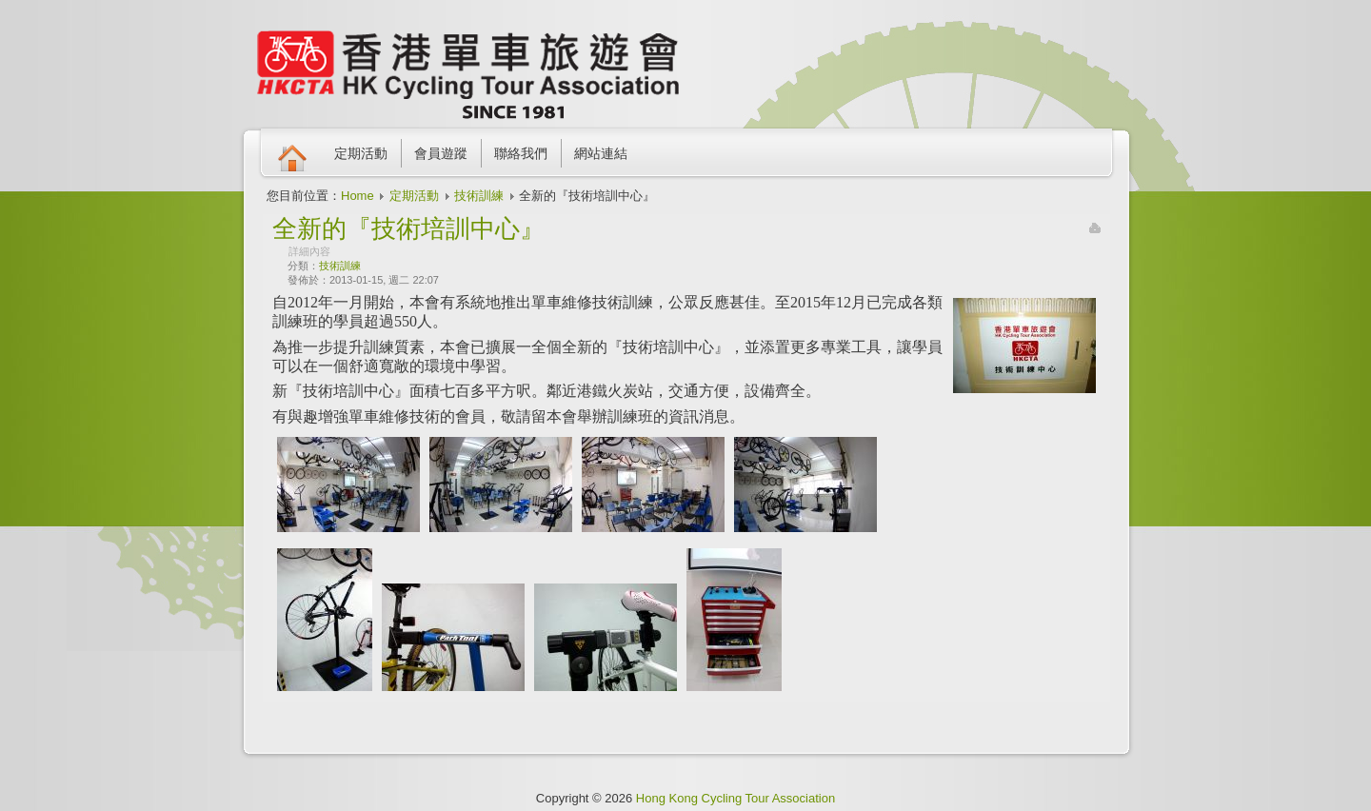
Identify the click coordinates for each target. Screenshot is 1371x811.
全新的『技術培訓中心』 (408, 228)
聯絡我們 (520, 153)
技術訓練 (479, 195)
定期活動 (360, 153)
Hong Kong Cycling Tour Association (735, 798)
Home (357, 195)
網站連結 (600, 153)
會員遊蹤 (440, 153)
